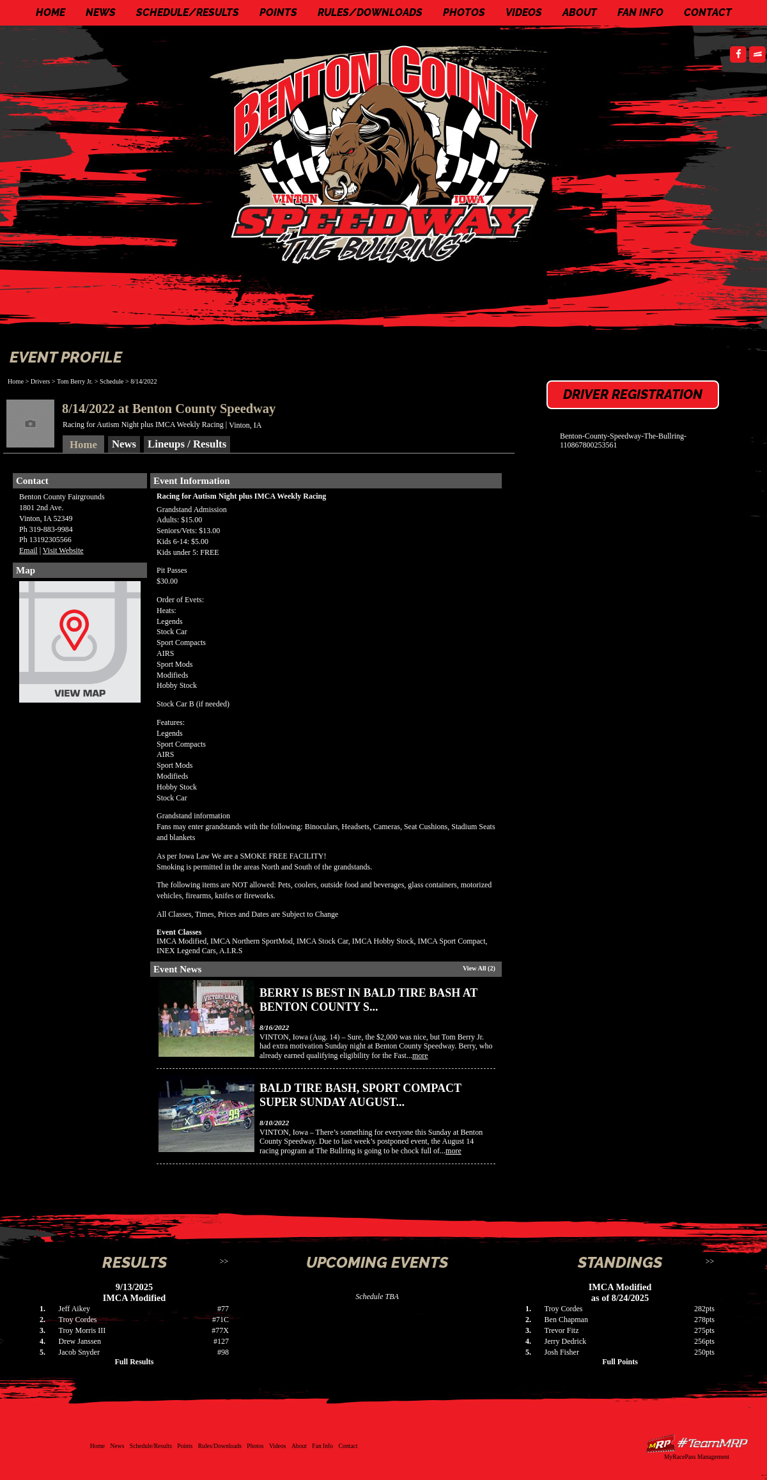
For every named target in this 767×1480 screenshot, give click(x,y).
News (101, 12)
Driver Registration (632, 394)
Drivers (40, 381)
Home (50, 12)
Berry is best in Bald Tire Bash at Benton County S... (368, 999)
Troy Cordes (78, 1319)
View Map (80, 645)
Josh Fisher (562, 1352)
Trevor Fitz (562, 1330)
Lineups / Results (187, 444)
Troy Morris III (82, 1330)
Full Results (133, 1361)
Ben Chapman (566, 1319)
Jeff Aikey (74, 1308)
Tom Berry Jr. (75, 381)
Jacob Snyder (79, 1352)
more (420, 1055)
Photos (464, 12)
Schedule (111, 381)
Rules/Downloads (370, 12)
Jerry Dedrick (566, 1341)
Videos (524, 12)
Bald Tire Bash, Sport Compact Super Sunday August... (360, 1095)
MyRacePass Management (696, 1456)
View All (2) (479, 968)
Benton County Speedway (386, 153)
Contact (708, 12)
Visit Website (63, 550)
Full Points (620, 1361)
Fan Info (640, 12)
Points (278, 12)
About (579, 12)
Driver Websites (696, 1443)
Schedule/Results (187, 12)
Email (28, 550)
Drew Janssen (80, 1341)
